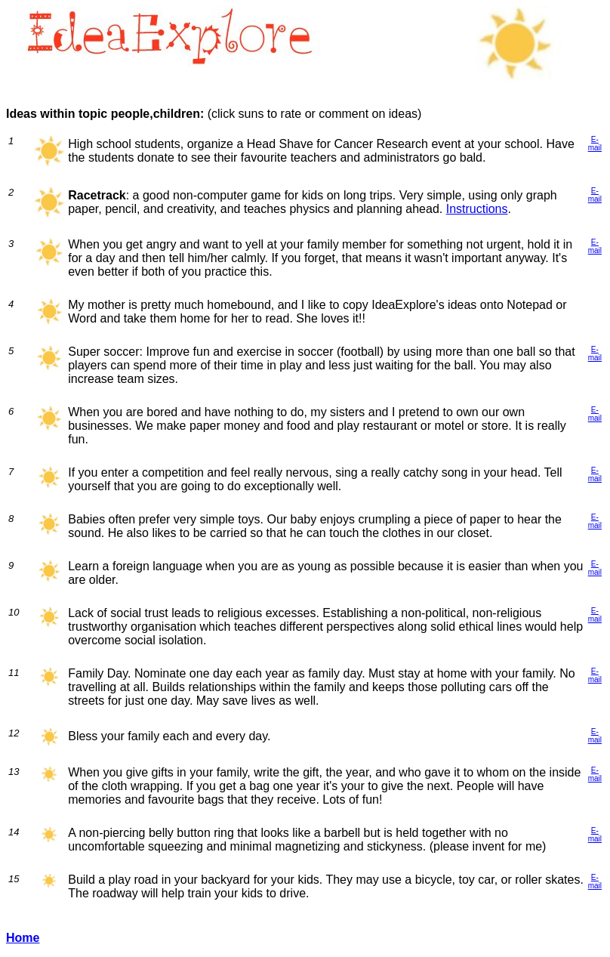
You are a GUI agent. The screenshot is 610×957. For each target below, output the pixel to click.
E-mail (595, 143)
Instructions (477, 208)
